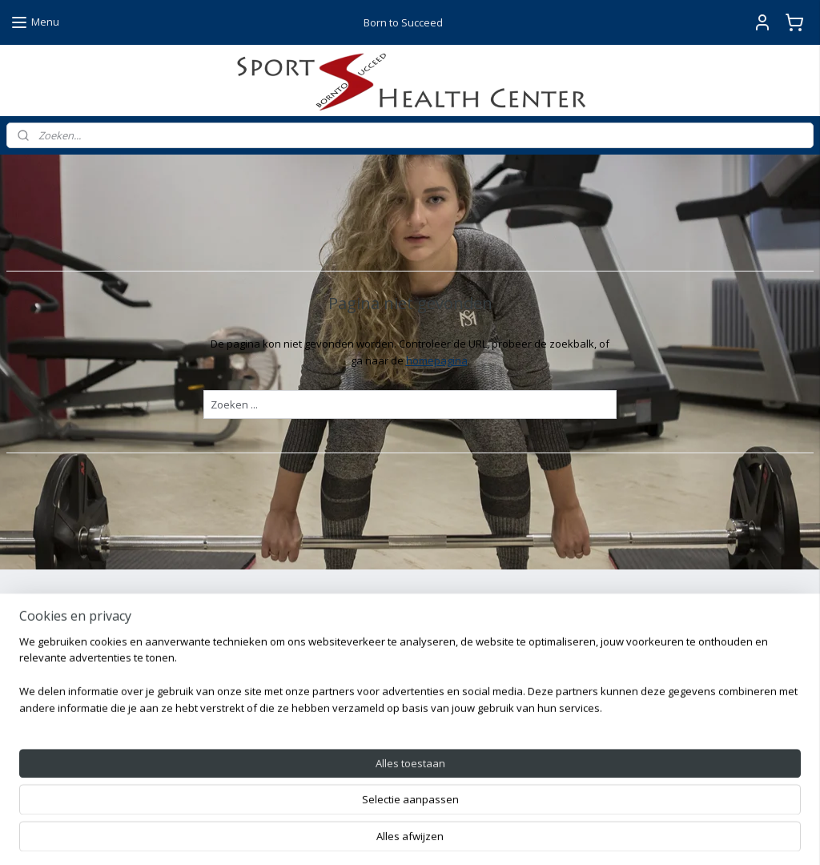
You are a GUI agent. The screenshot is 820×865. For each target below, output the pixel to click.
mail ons (44, 773)
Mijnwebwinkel (589, 836)
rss (389, 836)
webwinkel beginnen (450, 836)
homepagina (437, 360)
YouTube (318, 773)
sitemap (355, 836)
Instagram (321, 737)
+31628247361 (91, 737)
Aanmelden (47, 670)
